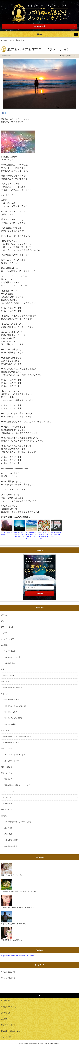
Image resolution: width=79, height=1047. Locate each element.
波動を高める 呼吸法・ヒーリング (17, 785)
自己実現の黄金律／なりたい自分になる (18, 822)
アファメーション (72, 56)
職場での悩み (9, 675)
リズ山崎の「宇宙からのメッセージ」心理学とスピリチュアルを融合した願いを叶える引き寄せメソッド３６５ (39, 567)
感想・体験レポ (6, 767)
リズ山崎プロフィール (9, 1007)
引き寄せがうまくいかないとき (15, 706)
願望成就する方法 (10, 846)
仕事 (2, 669)
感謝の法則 (8, 834)
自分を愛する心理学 (11, 840)
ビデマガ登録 (6, 1001)
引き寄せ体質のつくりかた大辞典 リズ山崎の (17, 956)
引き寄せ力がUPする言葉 (13, 718)
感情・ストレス (6, 749)
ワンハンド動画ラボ (8, 978)
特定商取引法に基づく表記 (10, 1031)
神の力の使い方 (6, 810)
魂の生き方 (8, 779)
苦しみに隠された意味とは (6, 533)
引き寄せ (4, 694)
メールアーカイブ (7, 639)
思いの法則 (8, 828)
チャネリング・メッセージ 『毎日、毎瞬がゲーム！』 (43, 535)
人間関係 (4, 645)
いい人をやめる (9, 651)
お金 (2, 621)
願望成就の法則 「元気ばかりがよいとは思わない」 (19, 534)
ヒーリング (8, 797)
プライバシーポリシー (9, 1025)
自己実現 (5, 816)
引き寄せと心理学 (10, 712)
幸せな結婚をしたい (11, 742)
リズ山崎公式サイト (8, 972)
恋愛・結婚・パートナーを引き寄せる (17, 736)
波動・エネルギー (7, 773)
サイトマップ (6, 1037)
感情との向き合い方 (11, 761)
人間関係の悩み (9, 663)
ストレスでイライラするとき (14, 755)
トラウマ (4, 633)
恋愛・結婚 (5, 730)
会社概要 (4, 1019)
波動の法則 (8, 803)
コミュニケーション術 (12, 657)
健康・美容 (5, 681)
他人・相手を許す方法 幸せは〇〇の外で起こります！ (31, 535)
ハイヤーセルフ (9, 791)
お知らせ (11, 40)
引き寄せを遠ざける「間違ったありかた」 (56, 534)
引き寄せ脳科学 (9, 724)
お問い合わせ (6, 1013)
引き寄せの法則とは (11, 700)
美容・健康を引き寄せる (13, 687)
